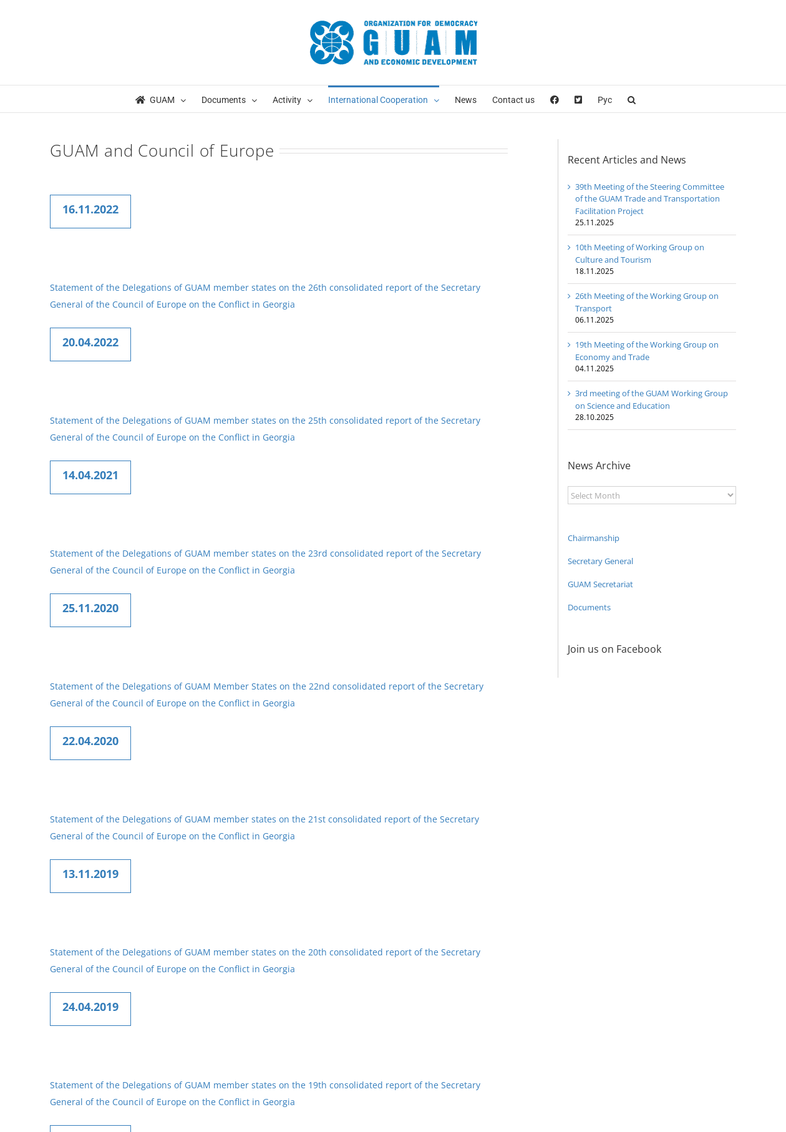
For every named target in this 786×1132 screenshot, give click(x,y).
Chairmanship (593, 538)
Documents (589, 607)
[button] (632, 98)
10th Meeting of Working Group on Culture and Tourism (639, 253)
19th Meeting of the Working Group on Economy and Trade (647, 351)
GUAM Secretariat (600, 584)
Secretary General (600, 561)
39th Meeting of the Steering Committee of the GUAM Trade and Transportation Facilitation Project (649, 199)
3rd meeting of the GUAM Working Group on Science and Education (651, 399)
